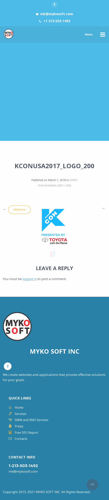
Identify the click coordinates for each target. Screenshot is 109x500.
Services (20, 414)
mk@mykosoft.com (23, 471)
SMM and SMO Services (31, 420)
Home (19, 407)
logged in (30, 279)
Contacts (21, 439)
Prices (19, 426)
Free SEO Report (26, 432)
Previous (19, 209)
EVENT (73, 180)
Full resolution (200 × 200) (55, 185)
